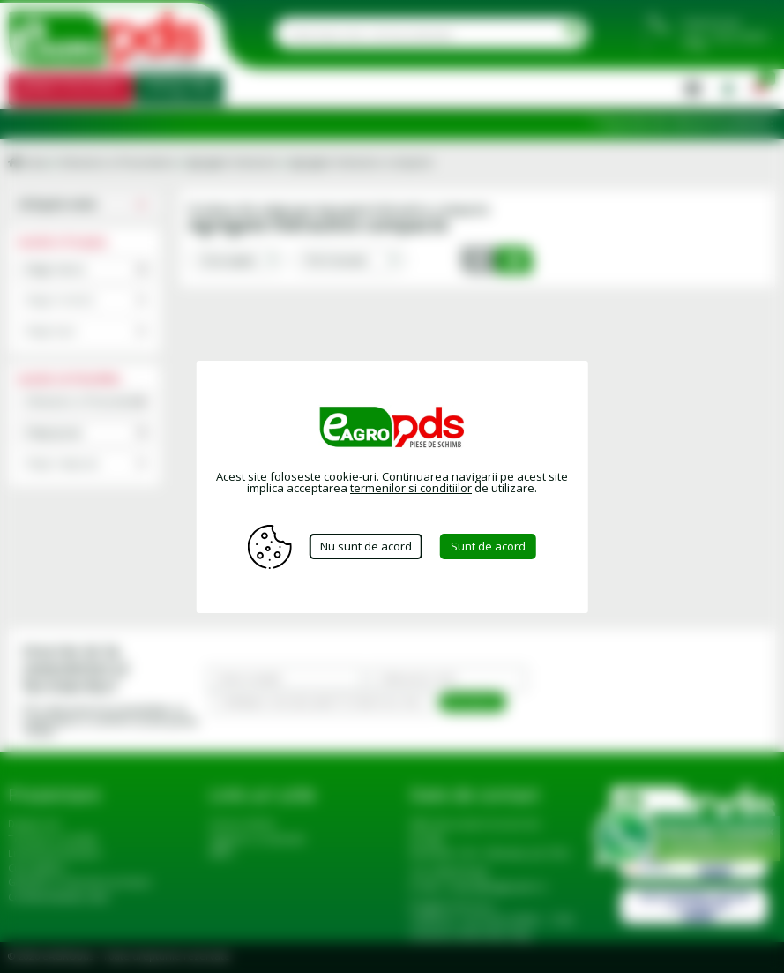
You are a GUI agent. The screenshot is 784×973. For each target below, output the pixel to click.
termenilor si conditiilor (411, 488)
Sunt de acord (488, 546)
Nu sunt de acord (366, 546)
